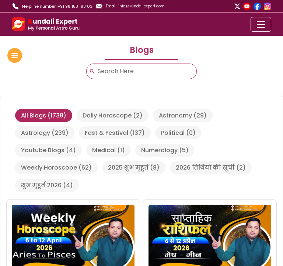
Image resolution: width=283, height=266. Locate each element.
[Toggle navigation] (261, 24)
